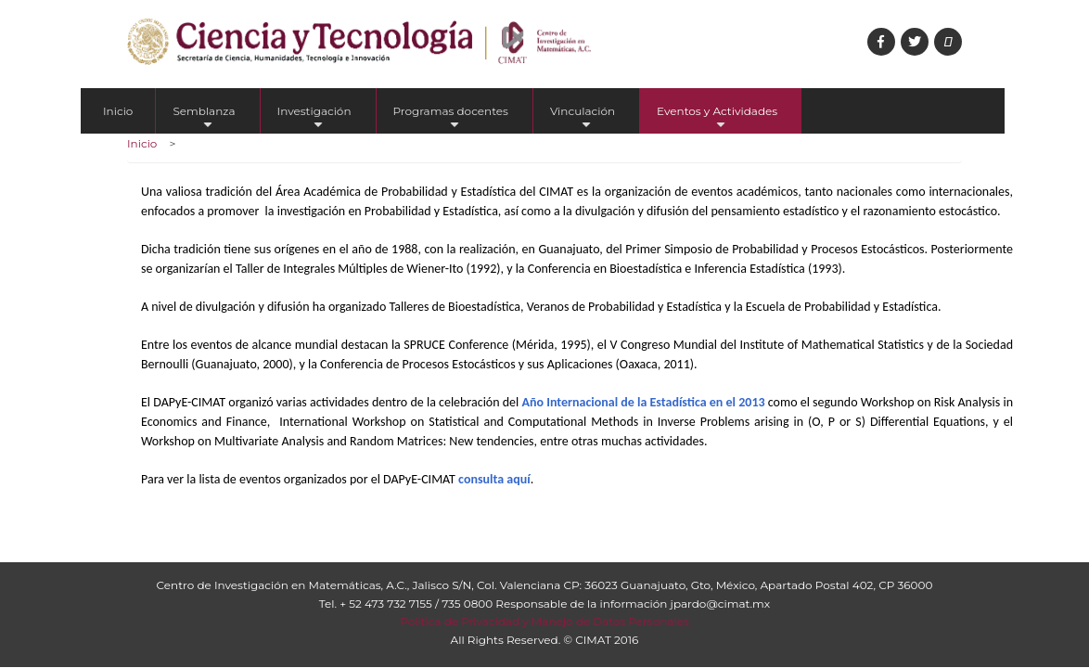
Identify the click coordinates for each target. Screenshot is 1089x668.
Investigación (314, 119)
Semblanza (204, 119)
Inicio (118, 111)
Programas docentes (450, 119)
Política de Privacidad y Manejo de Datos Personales (544, 621)
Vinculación (582, 119)
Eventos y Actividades (717, 119)
